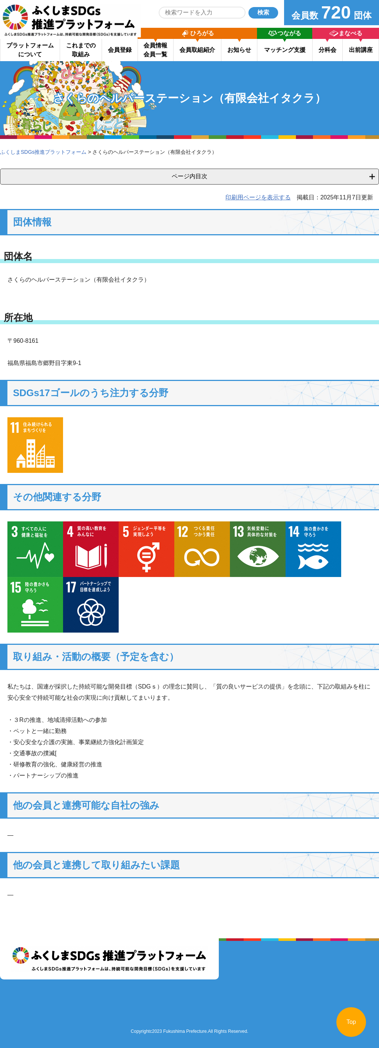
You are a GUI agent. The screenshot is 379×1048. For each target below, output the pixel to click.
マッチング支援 (285, 50)
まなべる (350, 33)
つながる (289, 33)
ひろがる (202, 33)
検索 (263, 12)
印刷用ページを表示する (258, 197)
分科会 (327, 50)
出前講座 (361, 50)
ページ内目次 (189, 176)
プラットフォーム (30, 49)
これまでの (81, 49)
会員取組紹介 (197, 50)
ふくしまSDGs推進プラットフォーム (43, 152)
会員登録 (120, 50)
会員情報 (155, 49)
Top (351, 1022)
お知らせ (239, 50)
